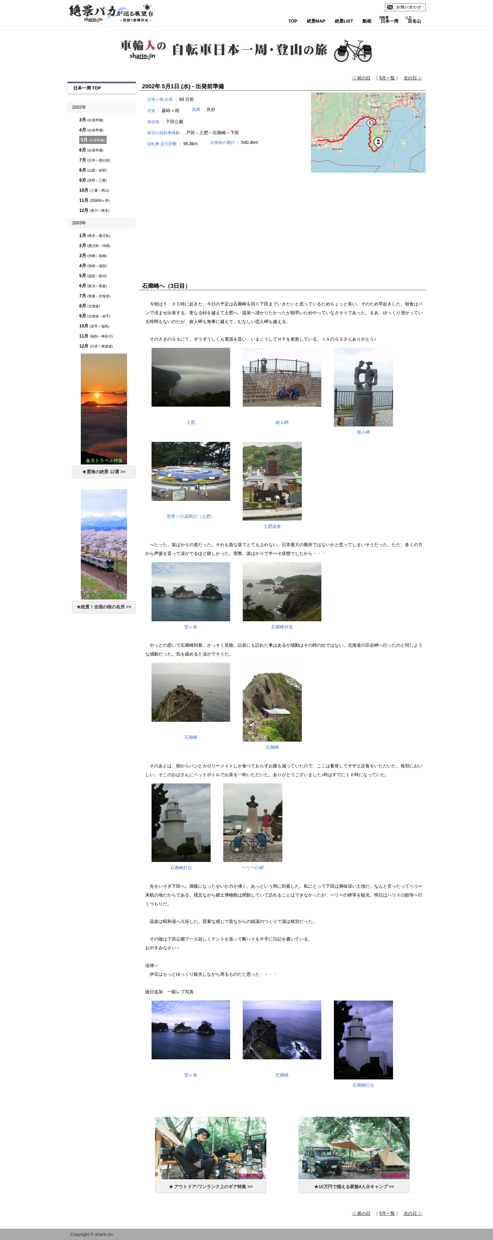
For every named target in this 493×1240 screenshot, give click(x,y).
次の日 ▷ (413, 77)
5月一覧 (387, 77)
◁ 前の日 (361, 77)
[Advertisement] (282, 218)
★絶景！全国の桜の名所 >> (103, 606)
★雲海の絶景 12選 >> (103, 471)
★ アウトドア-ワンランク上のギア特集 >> (211, 1186)
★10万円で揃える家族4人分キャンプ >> (354, 1186)
